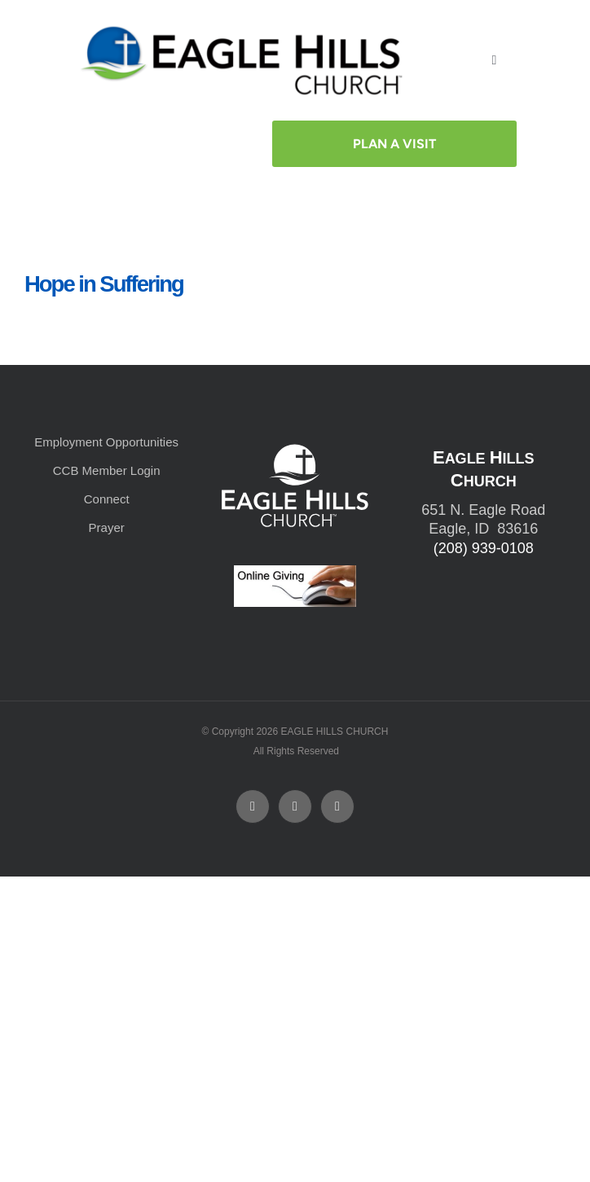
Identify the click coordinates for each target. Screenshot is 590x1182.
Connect (107, 499)
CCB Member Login (107, 470)
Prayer (107, 527)
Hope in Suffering (103, 284)
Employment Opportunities (106, 442)
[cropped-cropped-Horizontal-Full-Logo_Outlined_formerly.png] (245, 30)
